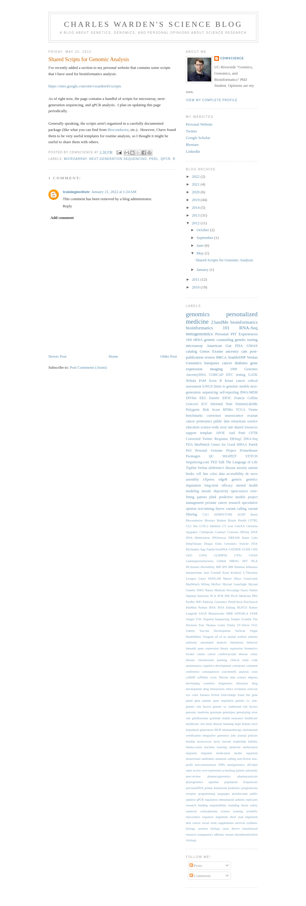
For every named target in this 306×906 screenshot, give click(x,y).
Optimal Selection (197, 596)
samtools (191, 811)
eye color (192, 695)
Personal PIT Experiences (236, 334)
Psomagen (193, 456)
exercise (252, 689)
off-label (252, 764)
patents (202, 497)
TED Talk (217, 462)
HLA (254, 561)
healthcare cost (195, 724)
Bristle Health (237, 520)
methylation (250, 747)
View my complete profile (212, 100)
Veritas (202, 468)
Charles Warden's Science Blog (153, 24)
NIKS (200, 590)
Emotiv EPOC (220, 398)
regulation (211, 799)
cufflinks (202, 677)
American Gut (218, 345)
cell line (202, 474)
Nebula (191, 381)
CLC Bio (192, 526)
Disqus (208, 543)
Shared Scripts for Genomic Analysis (88, 59)
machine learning (215, 747)
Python (202, 607)
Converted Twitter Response (207, 439)
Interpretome (194, 572)
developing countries (200, 683)
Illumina (239, 567)
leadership (239, 741)
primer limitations (215, 788)
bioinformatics (244, 322)
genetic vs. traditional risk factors (235, 706)
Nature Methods (215, 590)
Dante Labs (250, 537)
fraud (241, 695)
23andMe (220, 322)
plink (212, 497)
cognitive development (217, 665)
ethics (229, 689)
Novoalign (232, 590)
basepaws (211, 363)
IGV (204, 404)
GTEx (238, 555)
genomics (198, 314)
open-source (239, 491)
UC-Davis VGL (247, 625)
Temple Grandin (241, 619)
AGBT (241, 514)
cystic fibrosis (219, 677)
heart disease (214, 724)
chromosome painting (212, 660)
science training (232, 811)
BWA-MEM (249, 392)
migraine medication (215, 753)
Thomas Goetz (215, 625)
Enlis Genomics (226, 543)
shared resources (246, 427)
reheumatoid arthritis (231, 799)
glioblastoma (200, 718)
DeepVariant (193, 543)
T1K (198, 619)
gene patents (203, 700)
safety (254, 805)
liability (253, 741)
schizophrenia (209, 811)
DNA (254, 532)
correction (214, 416)
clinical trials (239, 660)
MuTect (216, 584)
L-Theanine (250, 572)
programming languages (214, 793)
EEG (203, 398)
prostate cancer (216, 503)
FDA (239, 345)
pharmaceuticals (247, 776)
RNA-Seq (248, 327)
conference (193, 671)
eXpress (209, 479)
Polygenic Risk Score (203, 410)
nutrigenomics (236, 764)
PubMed (191, 607)
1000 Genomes (244, 369)
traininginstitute (76, 191)
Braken (221, 520)
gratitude (215, 718)
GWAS (253, 555)
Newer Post (57, 356)
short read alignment (244, 817)
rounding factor (238, 805)
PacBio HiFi (194, 602)
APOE (220, 433)
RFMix (228, 410)
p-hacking (228, 770)
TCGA (240, 410)
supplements (226, 823)
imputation (193, 485)
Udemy (190, 630)
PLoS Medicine (241, 596)
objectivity (220, 491)
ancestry (232, 351)
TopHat (191, 468)
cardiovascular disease (233, 654)
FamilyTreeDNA (217, 549)
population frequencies (241, 782)
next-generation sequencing (118, 158)
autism (253, 468)
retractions (238, 421)
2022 (196, 176)
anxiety (242, 468)
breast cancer (235, 381)
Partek (253, 445)
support (191, 433)
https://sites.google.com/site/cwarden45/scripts (84, 86)
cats (244, 351)
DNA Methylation (198, 537)
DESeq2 (235, 439)
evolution (240, 689)
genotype (215, 712)
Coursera (233, 532)
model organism (246, 753)
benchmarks (194, 416)
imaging (216, 369)
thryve (236, 828)
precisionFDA (195, 788)
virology (191, 840)
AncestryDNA (196, 375)
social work (209, 823)
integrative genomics (216, 735)
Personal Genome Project (215, 451)
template (206, 433)
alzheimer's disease (222, 468)
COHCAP (216, 375)
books (190, 474)
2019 (196, 199)
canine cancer (206, 654)
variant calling (236, 509)
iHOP (217, 729)
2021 (196, 184)
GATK (253, 375)
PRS (255, 596)
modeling (192, 491)
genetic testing (246, 339)
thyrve (220, 509)
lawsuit (226, 741)
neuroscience (234, 416)
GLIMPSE (220, 555)
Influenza (252, 567)
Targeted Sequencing (216, 619)
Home (113, 356)
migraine (191, 753)
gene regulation (223, 700)
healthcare (251, 718)
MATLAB (214, 578)
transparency (205, 834)
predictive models (232, 497)
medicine (235, 747)
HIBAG (234, 561)
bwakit (190, 654)
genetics (252, 479)
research (234, 503)
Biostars (192, 144)
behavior (252, 642)
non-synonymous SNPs (210, 764)
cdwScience (232, 58)
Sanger (190, 619)
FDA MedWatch (197, 445)
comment (252, 665)
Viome (253, 410)
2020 (196, 192)
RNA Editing (226, 607)
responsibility (218, 805)
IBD (218, 567)
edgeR (222, 479)
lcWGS (207, 386)
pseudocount (240, 793)
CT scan (227, 526)
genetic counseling (218, 339)
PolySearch (251, 602)
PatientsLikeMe (246, 404)
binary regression (231, 648)
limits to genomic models (232, 386)
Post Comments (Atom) (88, 367)
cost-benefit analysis (235, 671)
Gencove (192, 404)
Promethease (249, 451)
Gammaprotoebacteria (199, 561)
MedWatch (192, 584)
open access (193, 770)
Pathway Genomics (215, 602)
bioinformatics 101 (208, 327)
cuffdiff (190, 677)
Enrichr (244, 543)
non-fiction (244, 758)
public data (222, 421)
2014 (196, 207)
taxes (226, 828)
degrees (253, 677)
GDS (254, 549)
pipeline (214, 782)
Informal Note (221, 404)
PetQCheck (235, 602)
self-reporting (229, 392)
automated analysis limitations (222, 642)
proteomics (204, 421)
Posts (195, 865)
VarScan (240, 630)
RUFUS (242, 607)
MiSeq (205, 584)
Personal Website (199, 124)
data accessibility (231, 474)
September (205, 237)
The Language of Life (242, 462)
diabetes (241, 363)
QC (211, 456)
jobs (233, 735)
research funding (197, 805)
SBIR (229, 613)
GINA (203, 555)
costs (254, 671)
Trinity (231, 625)
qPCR (165, 158)
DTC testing (235, 375)
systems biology (209, 828)
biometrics (251, 648)
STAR (254, 613)
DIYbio (191, 398)
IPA (224, 567)
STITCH (251, 456)
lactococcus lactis (208, 741)
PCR (221, 596)
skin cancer (193, 823)
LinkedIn (193, 151)
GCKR (246, 549)
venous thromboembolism (241, 834)
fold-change (228, 695)
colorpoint (238, 665)
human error (250, 724)
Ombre (253, 590)
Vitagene (208, 636)
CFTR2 (253, 520)
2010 (196, 287)
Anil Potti (237, 433)
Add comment (62, 217)
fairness (204, 695)
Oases (244, 590)
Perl (153, 158)
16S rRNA (194, 339)
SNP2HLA (241, 613)
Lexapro (191, 578)
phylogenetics (194, 782)
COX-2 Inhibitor (210, 526)
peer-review (193, 776)
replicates (252, 799)
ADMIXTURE (223, 514)
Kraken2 (236, 572)
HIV (245, 561)
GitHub (221, 561)
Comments (200, 875)
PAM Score (208, 381)
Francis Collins (246, 398)
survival (240, 823)
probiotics (234, 788)
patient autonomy (247, 770)
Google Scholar (198, 137)
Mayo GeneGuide (246, 578)
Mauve (227, 578)
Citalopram (206, 532)
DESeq (244, 532)
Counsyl (220, 532)
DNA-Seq (251, 439)
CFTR (253, 433)
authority (191, 642)
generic (237, 479)
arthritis (253, 636)
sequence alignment (215, 817)
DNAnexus (219, 537)
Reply (67, 206)
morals (206, 491)
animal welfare (237, 636)
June (201, 245)
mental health (247, 485)
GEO (189, 555)
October (203, 230)
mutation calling (225, 758)
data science (238, 677)
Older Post (168, 356)
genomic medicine (197, 712)
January (203, 269)
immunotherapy (232, 729)
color (213, 474)
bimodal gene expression (202, 648)
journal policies (248, 735)
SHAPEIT (229, 456)
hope (238, 724)
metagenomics (199, 333)
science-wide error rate (217, 427)
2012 (196, 223)
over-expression (211, 770)
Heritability (208, 567)
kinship (190, 741)
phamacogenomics (218, 776)
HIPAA (242, 445)
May (201, 253)
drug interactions (214, 689)
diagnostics (225, 683)
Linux (202, 578)
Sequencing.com (197, 462)
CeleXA (240, 526)
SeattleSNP (237, 357)
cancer (227, 363)
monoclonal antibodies (200, 758)
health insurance (232, 718)
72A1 (205, 514)
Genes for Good (223, 445)
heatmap (228, 724)
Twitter (191, 131)
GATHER (235, 549)
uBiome (219, 834)
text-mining (206, 509)
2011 (196, 279)
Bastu (254, 514)
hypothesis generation (199, 729)
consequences (210, 671)
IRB (230, 567)
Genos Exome (211, 351)
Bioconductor (118, 129)
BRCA (221, 357)
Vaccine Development (214, 630)
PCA (213, 596)
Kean (226, 572)
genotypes (229, 712)
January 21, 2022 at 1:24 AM (113, 191)
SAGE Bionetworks (211, 613)
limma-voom (194, 747)
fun (248, 695)
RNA (212, 607)
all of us (220, 636)
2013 (196, 215)
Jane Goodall (212, 572)
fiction (215, 695)
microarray (75, 158)
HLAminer (193, 567)
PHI (227, 596)
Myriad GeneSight (235, 584)
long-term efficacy (218, 485)
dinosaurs (242, 683)
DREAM (234, 537)
